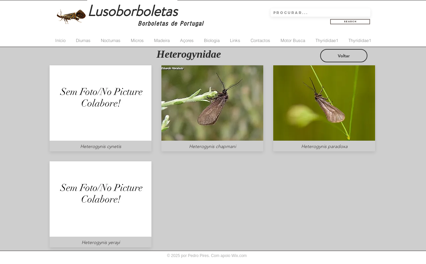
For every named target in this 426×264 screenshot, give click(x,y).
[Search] (350, 21)
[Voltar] (343, 55)
